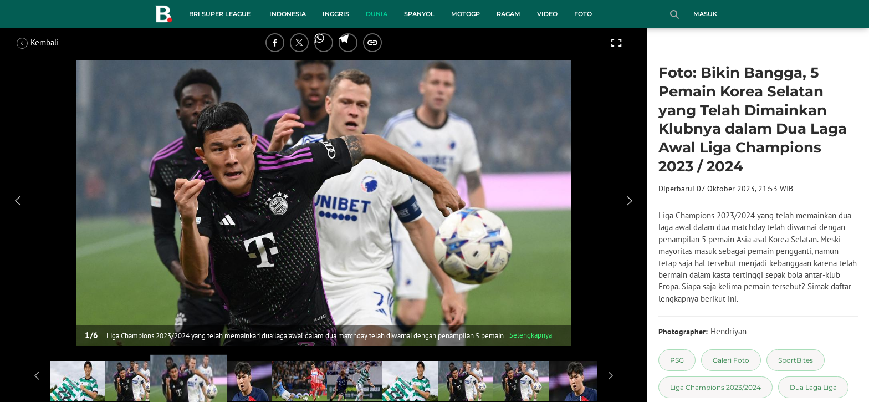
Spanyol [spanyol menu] (419, 14)
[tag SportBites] (795, 360)
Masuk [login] (705, 14)
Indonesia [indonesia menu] (287, 14)
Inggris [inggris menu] (336, 14)
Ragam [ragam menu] (508, 14)
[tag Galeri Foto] (731, 360)
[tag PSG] (677, 360)
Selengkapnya (530, 335)
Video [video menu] (547, 14)
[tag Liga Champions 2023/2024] (715, 387)
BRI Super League (220, 14)
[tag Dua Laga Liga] (813, 387)
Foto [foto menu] (583, 14)
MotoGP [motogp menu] (465, 14)
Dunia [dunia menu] (376, 14)
